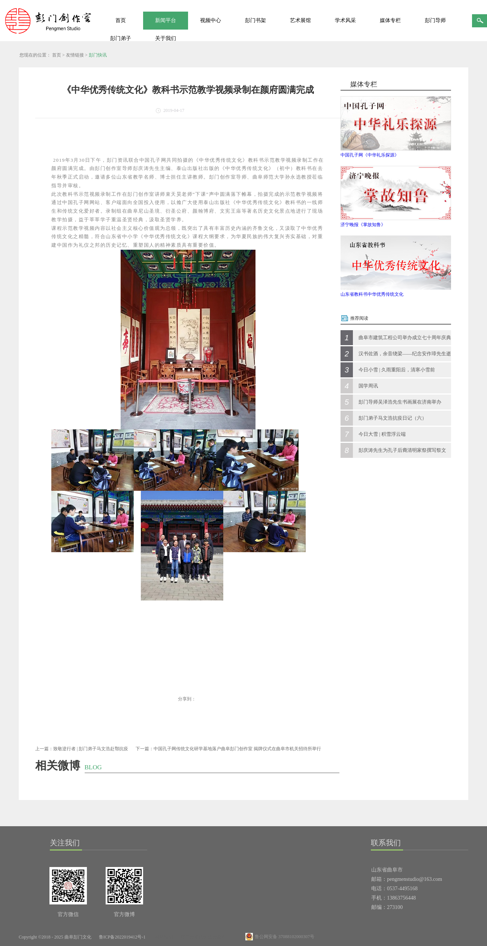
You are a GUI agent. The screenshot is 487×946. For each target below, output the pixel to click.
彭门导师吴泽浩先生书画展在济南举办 (400, 402)
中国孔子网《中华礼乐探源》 (370, 155)
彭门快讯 (98, 55)
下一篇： (228, 748)
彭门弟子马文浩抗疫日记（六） (393, 418)
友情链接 (75, 55)
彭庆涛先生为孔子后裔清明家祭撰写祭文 (402, 450)
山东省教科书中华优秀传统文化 (372, 294)
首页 (120, 20)
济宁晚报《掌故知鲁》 (363, 224)
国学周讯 (368, 386)
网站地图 (163, 937)
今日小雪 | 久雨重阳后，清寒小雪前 (397, 369)
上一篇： (81, 748)
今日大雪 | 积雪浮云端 (382, 434)
